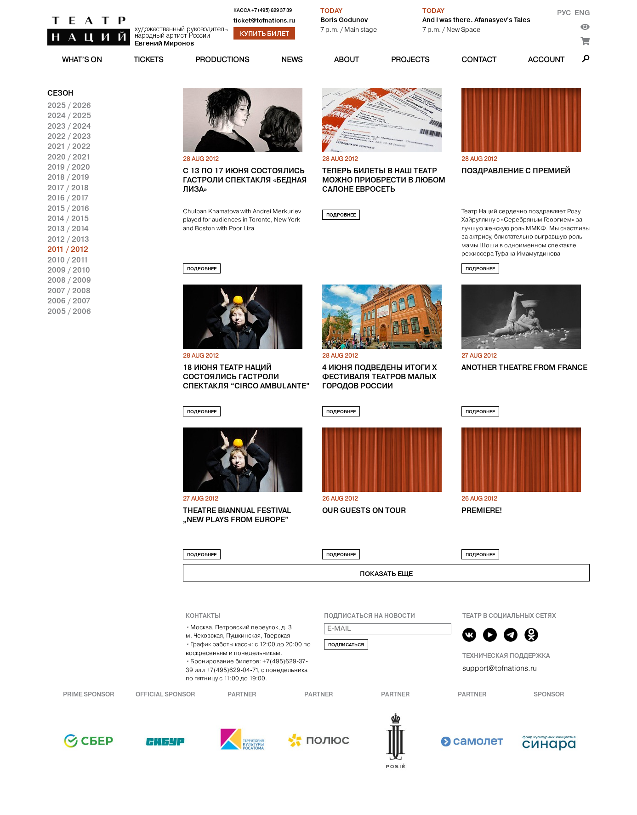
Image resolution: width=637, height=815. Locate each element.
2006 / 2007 (69, 300)
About (346, 59)
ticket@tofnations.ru (264, 20)
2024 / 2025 (69, 115)
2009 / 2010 (68, 269)
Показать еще (386, 574)
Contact (478, 59)
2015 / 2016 (68, 208)
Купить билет (264, 33)
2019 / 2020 (68, 166)
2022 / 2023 (69, 136)
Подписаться (346, 645)
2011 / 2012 (67, 249)
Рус (564, 12)
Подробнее (201, 269)
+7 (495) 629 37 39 (271, 10)
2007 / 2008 (69, 290)
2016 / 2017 (68, 197)
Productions (222, 59)
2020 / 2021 (69, 156)
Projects (410, 59)
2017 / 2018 (68, 187)
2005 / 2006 (69, 311)
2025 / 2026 (69, 105)
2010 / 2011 (67, 259)
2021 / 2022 (69, 146)
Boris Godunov (344, 20)
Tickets (148, 59)
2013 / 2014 (68, 228)
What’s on (82, 59)
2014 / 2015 (68, 218)
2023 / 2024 (69, 126)
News (291, 59)
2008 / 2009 (69, 280)
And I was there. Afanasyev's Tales (476, 20)
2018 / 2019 (68, 177)
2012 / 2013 (68, 239)
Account (546, 59)
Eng (582, 12)
